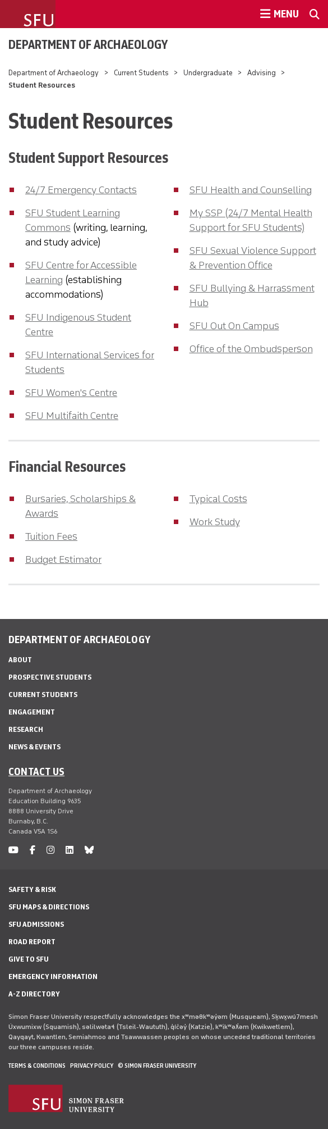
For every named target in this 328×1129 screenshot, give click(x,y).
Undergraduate (208, 73)
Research (25, 729)
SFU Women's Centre (71, 392)
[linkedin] (69, 850)
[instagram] (50, 850)
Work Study (215, 522)
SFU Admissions (36, 924)
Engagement (31, 712)
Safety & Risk (32, 889)
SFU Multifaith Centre (71, 415)
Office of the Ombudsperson (251, 349)
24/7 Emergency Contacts (81, 190)
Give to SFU (28, 959)
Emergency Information (53, 976)
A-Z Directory (34, 994)
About (20, 659)
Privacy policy (91, 1065)
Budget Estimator (63, 559)
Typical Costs (218, 499)
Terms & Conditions (37, 1065)
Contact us (36, 771)
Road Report (32, 941)
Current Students (141, 73)
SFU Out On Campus (234, 326)
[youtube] (13, 850)
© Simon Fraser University (157, 1065)
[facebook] (32, 850)
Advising (261, 73)
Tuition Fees (51, 536)
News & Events (34, 747)
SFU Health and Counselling (251, 190)
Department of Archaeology (88, 44)
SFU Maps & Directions (48, 907)
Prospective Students (49, 677)
